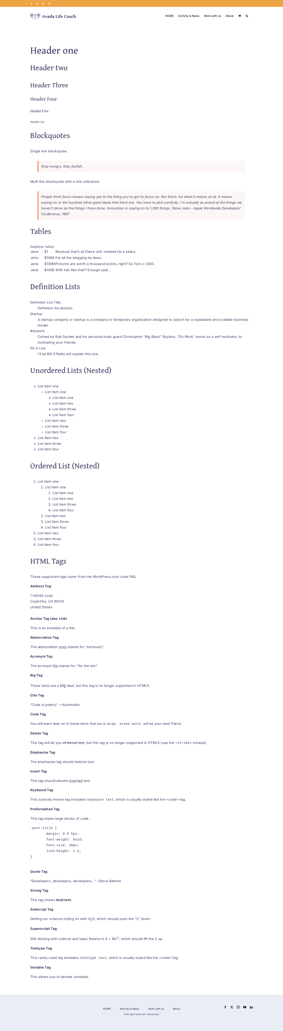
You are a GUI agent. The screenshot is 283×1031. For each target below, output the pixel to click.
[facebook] (225, 1007)
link (72, 628)
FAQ (132, 577)
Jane (34, 252)
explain (78, 354)
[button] (247, 15)
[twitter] (231, 1007)
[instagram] (238, 1007)
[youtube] (244, 1007)
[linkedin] (251, 1007)
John (34, 258)
